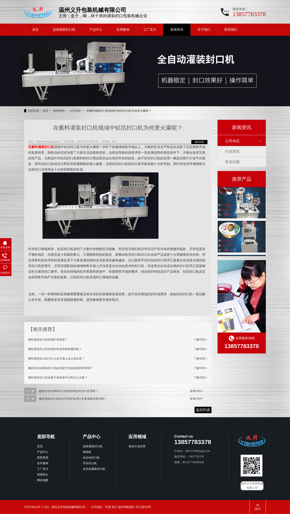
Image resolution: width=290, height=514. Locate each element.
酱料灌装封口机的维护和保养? (47, 339)
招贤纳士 (42, 474)
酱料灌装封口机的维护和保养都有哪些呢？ (55, 349)
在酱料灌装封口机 (41, 147)
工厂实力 (149, 29)
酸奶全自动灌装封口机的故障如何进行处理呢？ (68, 391)
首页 (35, 29)
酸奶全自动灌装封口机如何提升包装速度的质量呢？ (60, 368)
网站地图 (42, 480)
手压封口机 (90, 463)
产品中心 (95, 29)
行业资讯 (232, 151)
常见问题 (232, 162)
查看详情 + (196, 391)
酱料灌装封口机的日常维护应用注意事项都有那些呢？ (73, 398)
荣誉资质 (42, 457)
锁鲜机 (87, 452)
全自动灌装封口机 (94, 468)
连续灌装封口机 (64, 29)
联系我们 (230, 29)
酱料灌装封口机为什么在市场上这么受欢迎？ (56, 358)
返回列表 (199, 142)
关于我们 (203, 29)
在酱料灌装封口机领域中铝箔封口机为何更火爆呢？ (118, 110)
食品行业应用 (136, 446)
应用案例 (122, 29)
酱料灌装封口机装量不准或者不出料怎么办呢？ (57, 377)
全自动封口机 (91, 457)
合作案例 (42, 463)
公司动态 (76, 110)
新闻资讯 (176, 29)
